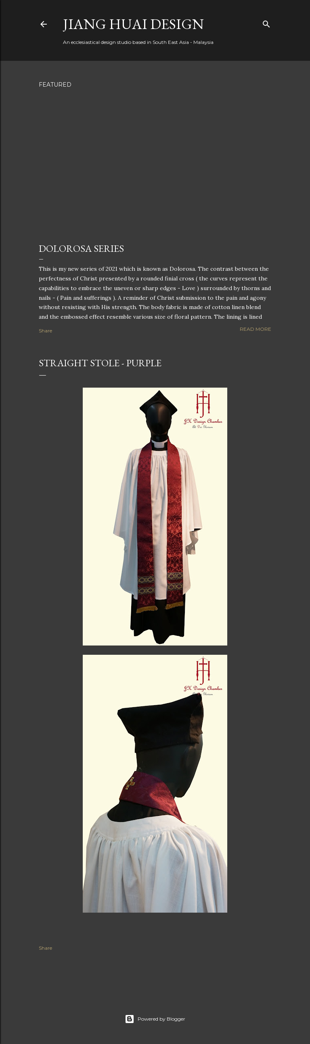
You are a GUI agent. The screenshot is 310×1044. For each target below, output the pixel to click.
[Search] (266, 22)
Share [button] (45, 331)
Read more (255, 329)
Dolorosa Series (81, 248)
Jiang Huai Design (133, 24)
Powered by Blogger (155, 1019)
